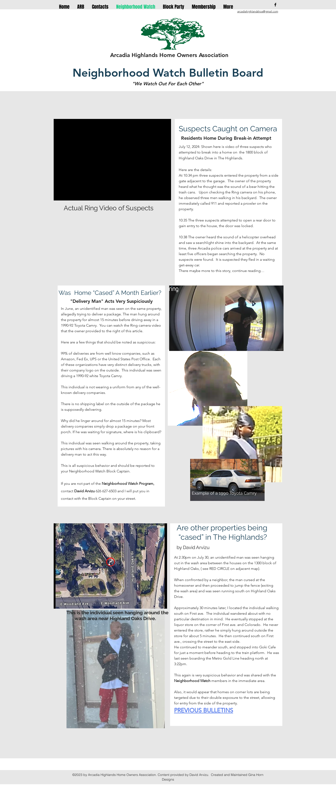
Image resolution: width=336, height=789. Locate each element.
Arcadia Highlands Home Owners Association (169, 55)
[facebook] (275, 4)
